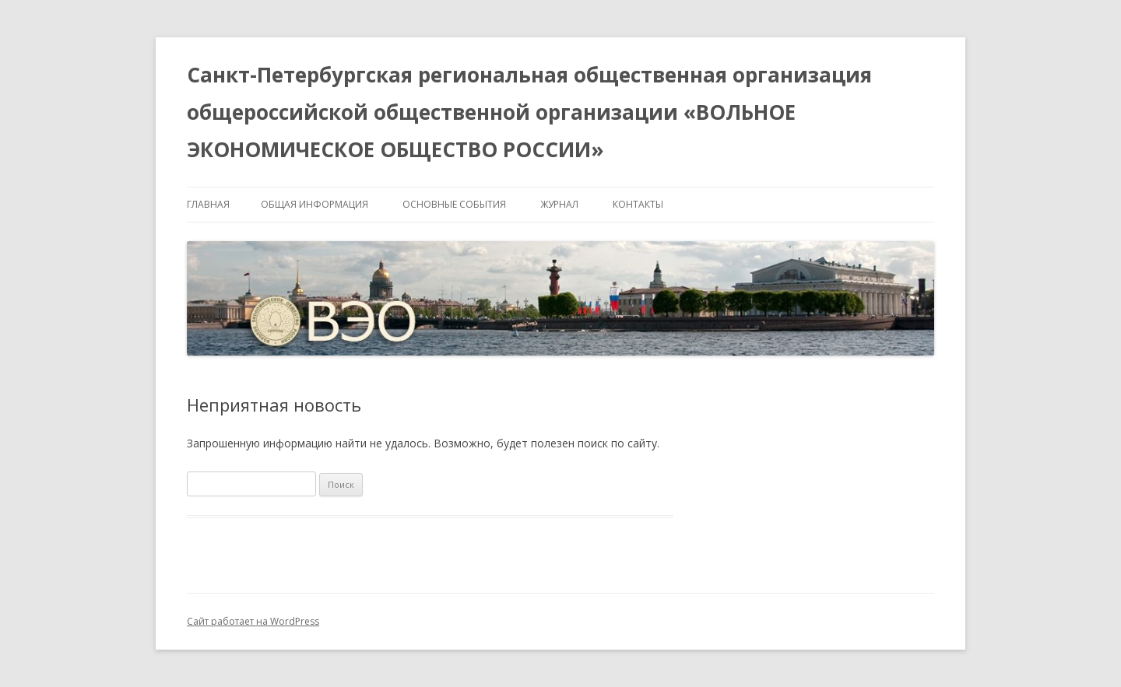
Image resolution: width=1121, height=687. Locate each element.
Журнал (559, 204)
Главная (208, 204)
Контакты (638, 204)
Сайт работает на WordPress (253, 621)
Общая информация (314, 204)
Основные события (454, 204)
